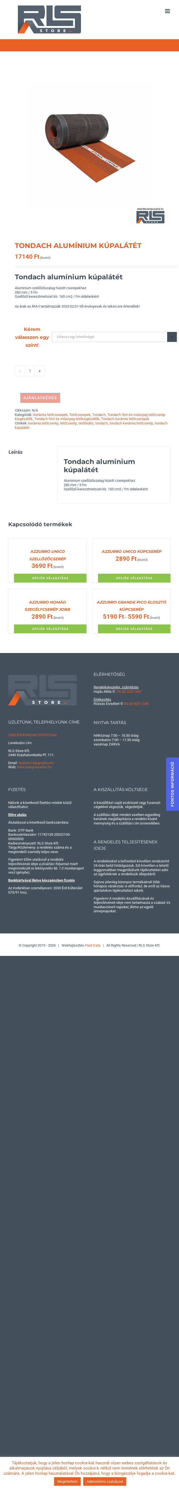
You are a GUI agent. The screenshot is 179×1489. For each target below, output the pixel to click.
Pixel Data (92, 945)
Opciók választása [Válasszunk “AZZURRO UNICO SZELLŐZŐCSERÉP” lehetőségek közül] (50, 578)
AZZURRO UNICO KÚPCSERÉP (131, 551)
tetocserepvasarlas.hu (34, 767)
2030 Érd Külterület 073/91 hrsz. (32, 735)
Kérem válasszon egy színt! (32, 337)
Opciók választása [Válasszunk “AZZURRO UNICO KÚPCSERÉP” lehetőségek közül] (134, 578)
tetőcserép (68, 423)
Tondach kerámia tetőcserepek (125, 419)
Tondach (99, 415)
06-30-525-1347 (129, 691)
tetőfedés (86, 423)
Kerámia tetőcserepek (50, 415)
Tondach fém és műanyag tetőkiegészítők (66, 419)
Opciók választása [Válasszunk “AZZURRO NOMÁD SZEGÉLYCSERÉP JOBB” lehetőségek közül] (50, 629)
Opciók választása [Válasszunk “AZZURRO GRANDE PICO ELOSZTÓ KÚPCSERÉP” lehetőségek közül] (134, 629)
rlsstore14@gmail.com (36, 763)
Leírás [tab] (16, 452)
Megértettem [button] (67, 1481)
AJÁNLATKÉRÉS (40, 397)
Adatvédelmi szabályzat (104, 1481)
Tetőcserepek (80, 415)
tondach (101, 423)
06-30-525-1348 (136, 704)
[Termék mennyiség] (30, 371)
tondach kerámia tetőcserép (131, 423)
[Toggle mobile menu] (168, 11)
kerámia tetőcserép (43, 423)
